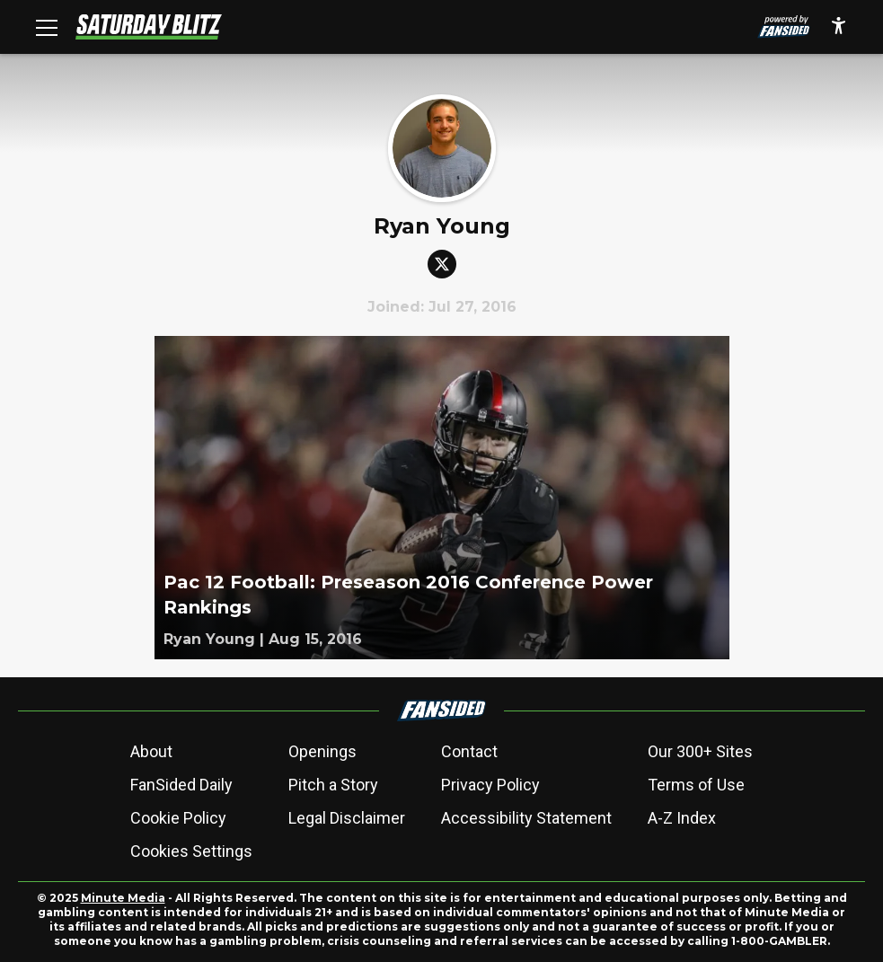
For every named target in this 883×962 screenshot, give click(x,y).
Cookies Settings (191, 851)
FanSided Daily (181, 784)
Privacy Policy (490, 784)
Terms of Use (696, 784)
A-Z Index (682, 817)
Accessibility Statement (526, 817)
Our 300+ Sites (700, 751)
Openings (322, 751)
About (151, 751)
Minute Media (123, 898)
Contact (469, 751)
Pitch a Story (333, 784)
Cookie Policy (178, 817)
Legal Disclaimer (346, 817)
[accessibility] (838, 27)
